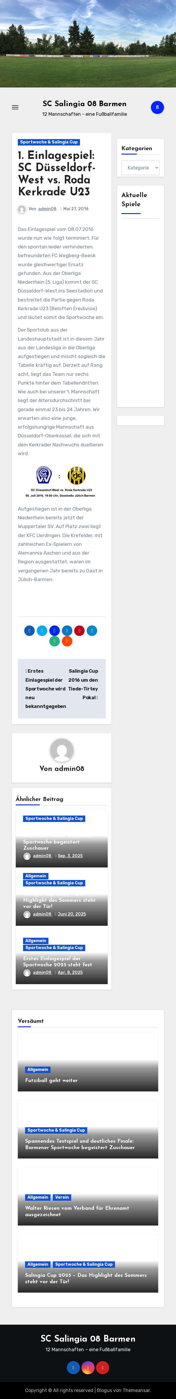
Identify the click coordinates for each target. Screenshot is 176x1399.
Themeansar (136, 1390)
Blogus (104, 1390)
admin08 (47, 208)
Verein (62, 1197)
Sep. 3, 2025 (70, 855)
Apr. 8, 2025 (70, 972)
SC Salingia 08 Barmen (85, 104)
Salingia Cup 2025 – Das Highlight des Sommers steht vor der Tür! (59, 900)
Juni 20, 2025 (72, 914)
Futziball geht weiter (51, 1081)
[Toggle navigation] (15, 107)
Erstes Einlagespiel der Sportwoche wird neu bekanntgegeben (45, 688)
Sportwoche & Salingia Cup (49, 142)
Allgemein (35, 876)
